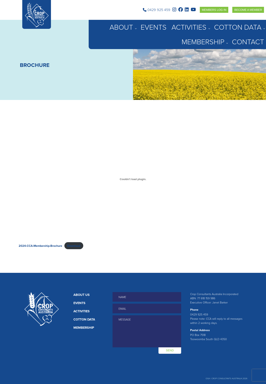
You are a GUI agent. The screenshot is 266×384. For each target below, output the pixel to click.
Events (172, 25)
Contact (258, 25)
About (156, 25)
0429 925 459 (156, 9)
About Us (81, 294)
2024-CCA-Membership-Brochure (40, 246)
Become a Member (248, 9)
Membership (236, 25)
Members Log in (214, 9)
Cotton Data (212, 25)
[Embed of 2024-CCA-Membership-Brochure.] (133, 179)
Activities (189, 25)
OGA (208, 378)
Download (73, 246)
